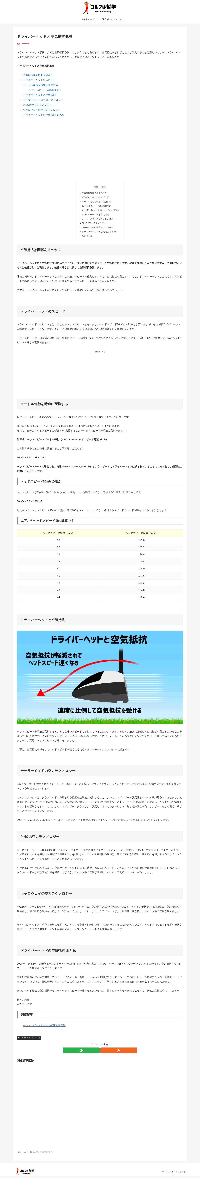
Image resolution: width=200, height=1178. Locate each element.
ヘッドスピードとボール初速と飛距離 (44, 1027)
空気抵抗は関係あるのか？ (38, 75)
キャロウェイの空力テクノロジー (42, 109)
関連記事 (87, 238)
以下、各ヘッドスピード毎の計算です (102, 211)
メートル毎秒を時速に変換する (40, 84)
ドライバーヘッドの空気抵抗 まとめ (43, 114)
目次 (95, 187)
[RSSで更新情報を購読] (103, 1052)
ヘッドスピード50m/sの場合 (45, 89)
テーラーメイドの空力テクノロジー (43, 99)
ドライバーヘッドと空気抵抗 (39, 94)
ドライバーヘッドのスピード (39, 79)
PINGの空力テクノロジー (37, 104)
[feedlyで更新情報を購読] (97, 1052)
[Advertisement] (100, 141)
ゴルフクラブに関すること (29, 1040)
